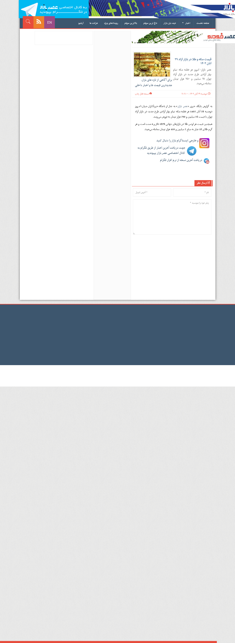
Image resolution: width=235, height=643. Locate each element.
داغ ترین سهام (150, 23)
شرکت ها (94, 23)
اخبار (186, 23)
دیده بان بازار (169, 23)
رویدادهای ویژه (111, 23)
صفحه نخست (202, 23)
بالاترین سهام (130, 23)
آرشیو (81, 23)
